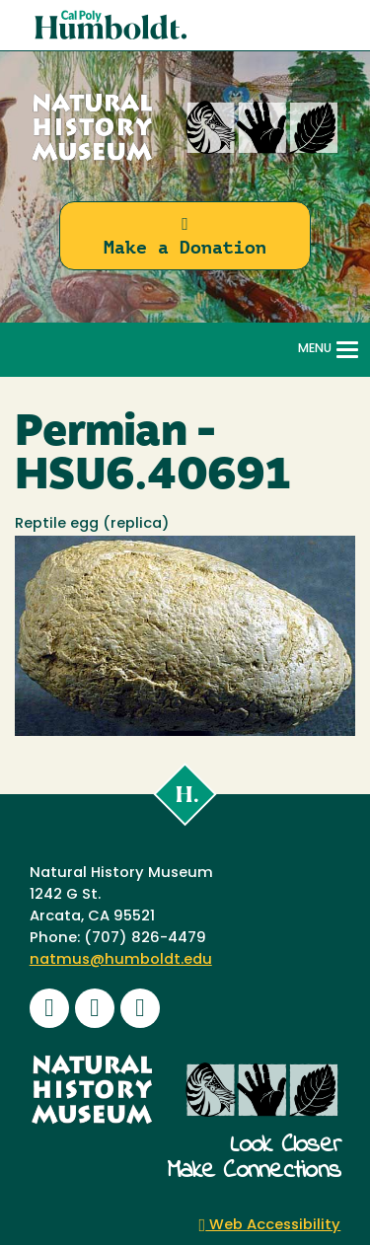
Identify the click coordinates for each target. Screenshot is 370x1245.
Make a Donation (185, 236)
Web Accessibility (270, 1225)
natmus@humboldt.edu (121, 960)
